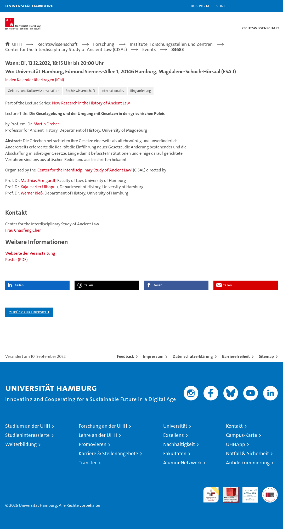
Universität (175, 426)
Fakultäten (174, 453)
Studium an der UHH (27, 426)
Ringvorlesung (140, 90)
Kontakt (234, 426)
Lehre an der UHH (98, 435)
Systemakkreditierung (270, 489)
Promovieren (92, 444)
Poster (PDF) (16, 259)
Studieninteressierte (27, 435)
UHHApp (235, 444)
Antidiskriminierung (248, 462)
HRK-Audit (247, 492)
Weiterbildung (21, 444)
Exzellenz (173, 435)
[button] (262, 6)
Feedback (125, 356)
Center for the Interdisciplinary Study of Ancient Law (84, 170)
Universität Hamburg (29, 5)
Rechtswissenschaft (80, 90)
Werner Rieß (32, 193)
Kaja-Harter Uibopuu (39, 187)
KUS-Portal (201, 5)
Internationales (112, 90)
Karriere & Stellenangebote (108, 453)
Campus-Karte (241, 435)
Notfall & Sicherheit (247, 453)
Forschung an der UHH (103, 426)
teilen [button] (19, 285)
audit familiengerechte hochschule (211, 495)
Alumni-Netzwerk (182, 462)
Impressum (153, 356)
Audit (228, 489)
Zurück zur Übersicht (29, 312)
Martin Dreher (46, 124)
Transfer (88, 462)
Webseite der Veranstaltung (30, 253)
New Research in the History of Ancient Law (91, 103)
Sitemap (266, 356)
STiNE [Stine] (220, 5)
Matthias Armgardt (38, 180)
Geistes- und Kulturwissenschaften (33, 90)
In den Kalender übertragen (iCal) (34, 79)
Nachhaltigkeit (179, 444)
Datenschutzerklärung (193, 356)
